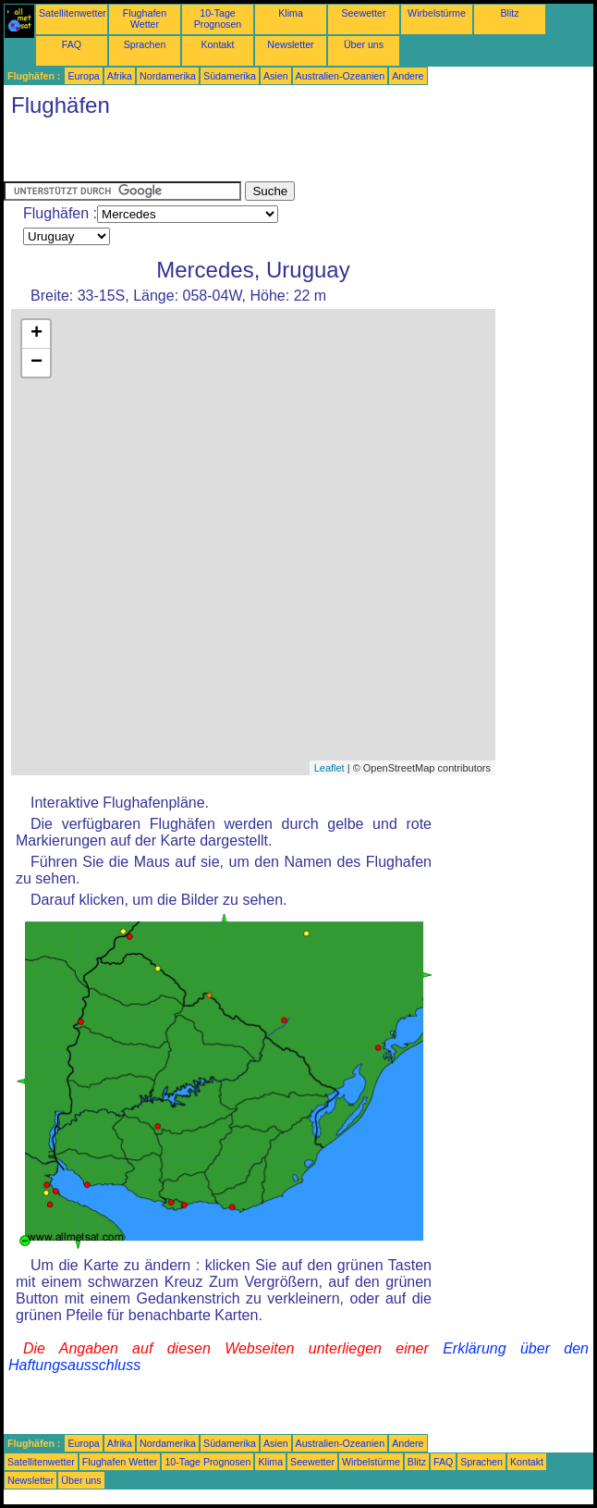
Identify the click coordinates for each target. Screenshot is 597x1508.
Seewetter (364, 13)
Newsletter (290, 44)
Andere (407, 75)
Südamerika (229, 75)
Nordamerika (168, 75)
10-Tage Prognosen (218, 18)
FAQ (71, 44)
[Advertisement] (220, 153)
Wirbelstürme (437, 13)
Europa (83, 75)
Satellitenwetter (72, 13)
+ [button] (36, 334)
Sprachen (145, 44)
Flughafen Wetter (144, 18)
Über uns (364, 44)
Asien (275, 75)
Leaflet (329, 767)
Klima (290, 13)
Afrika (119, 75)
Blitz (509, 13)
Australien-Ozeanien (340, 75)
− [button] (36, 363)
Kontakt (217, 44)
